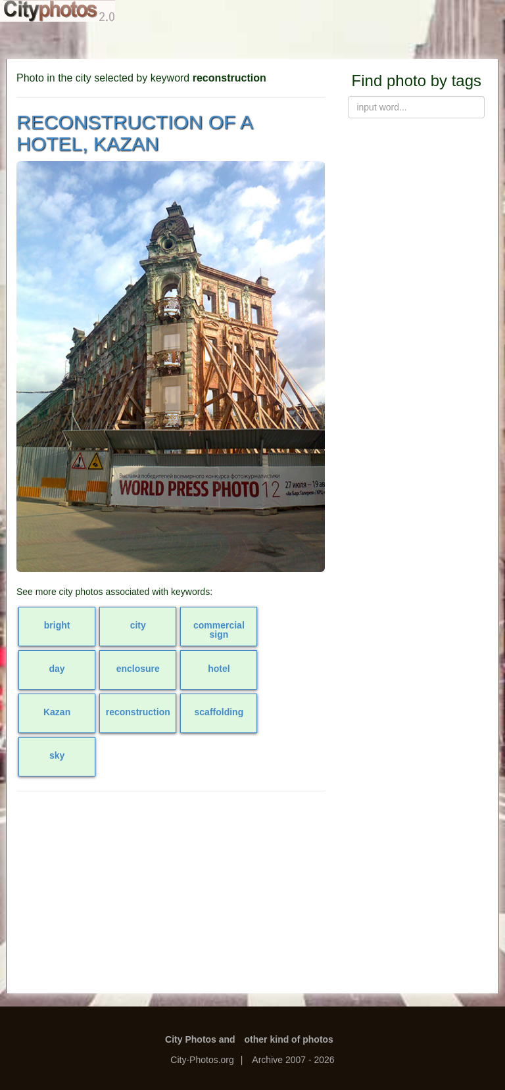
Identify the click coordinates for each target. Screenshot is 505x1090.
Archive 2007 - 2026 (293, 1059)
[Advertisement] (170, 897)
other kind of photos (289, 1039)
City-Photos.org (201, 1059)
